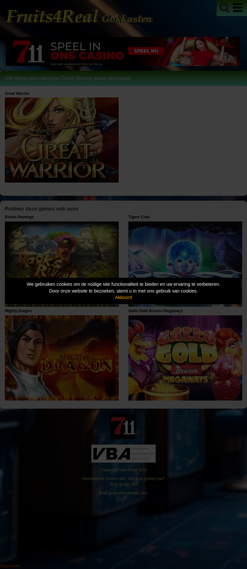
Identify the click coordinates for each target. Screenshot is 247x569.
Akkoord (123, 297)
